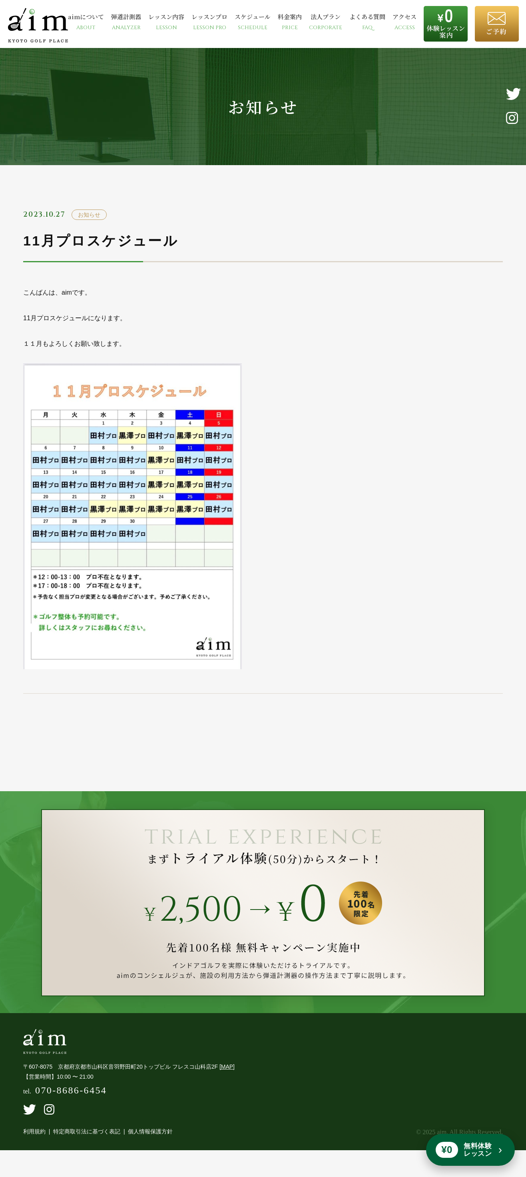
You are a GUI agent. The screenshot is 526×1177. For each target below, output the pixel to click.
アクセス (404, 21)
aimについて (86, 21)
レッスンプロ (209, 21)
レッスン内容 (166, 21)
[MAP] (227, 1075)
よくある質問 (367, 21)
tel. (65, 1100)
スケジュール (253, 21)
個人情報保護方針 (150, 1140)
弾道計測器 (126, 21)
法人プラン (325, 21)
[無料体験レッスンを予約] (470, 1150)
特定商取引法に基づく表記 (86, 1140)
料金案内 (290, 21)
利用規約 (34, 1140)
